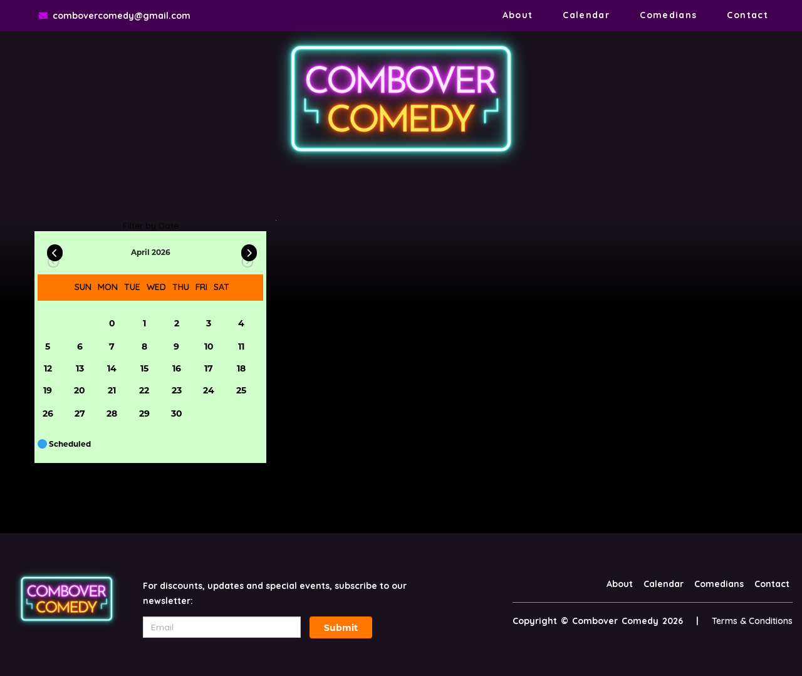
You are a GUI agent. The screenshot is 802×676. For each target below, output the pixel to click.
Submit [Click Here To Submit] (341, 627)
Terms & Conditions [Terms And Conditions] (752, 621)
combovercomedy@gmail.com (121, 15)
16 (176, 368)
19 (47, 390)
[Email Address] (222, 627)
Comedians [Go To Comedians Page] (668, 15)
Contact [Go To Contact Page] (747, 15)
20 (79, 390)
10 (209, 346)
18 (241, 368)
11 (241, 346)
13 (80, 368)
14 (112, 368)
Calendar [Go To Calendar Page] (586, 15)
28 (112, 413)
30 (176, 413)
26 (48, 413)
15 (144, 368)
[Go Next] (249, 250)
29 (144, 413)
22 (144, 390)
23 (177, 390)
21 (112, 390)
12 (48, 368)
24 (208, 390)
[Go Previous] (55, 250)
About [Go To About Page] (518, 15)
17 (208, 368)
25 (241, 390)
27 (80, 413)
